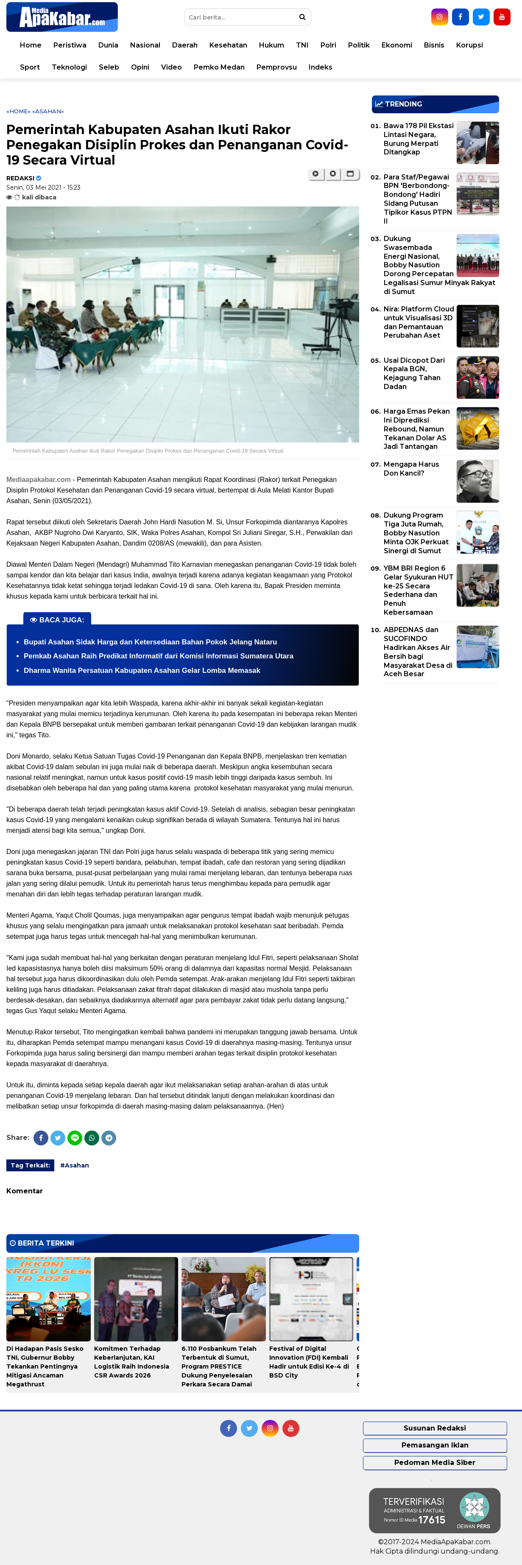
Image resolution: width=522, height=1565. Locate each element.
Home (31, 45)
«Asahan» (48, 111)
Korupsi (469, 45)
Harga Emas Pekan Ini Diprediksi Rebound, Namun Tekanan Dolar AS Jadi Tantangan (417, 429)
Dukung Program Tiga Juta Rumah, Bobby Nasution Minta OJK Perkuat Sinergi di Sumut (416, 532)
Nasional (145, 45)
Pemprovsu (277, 67)
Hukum (271, 45)
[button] (350, 174)
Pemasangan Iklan (435, 1445)
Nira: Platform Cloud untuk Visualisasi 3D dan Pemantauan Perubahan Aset (419, 322)
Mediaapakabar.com (38, 479)
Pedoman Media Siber (434, 1463)
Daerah (185, 45)
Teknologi (69, 67)
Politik (359, 45)
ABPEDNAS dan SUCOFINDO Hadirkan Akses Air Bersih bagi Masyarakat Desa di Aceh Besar (418, 652)
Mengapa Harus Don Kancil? (411, 468)
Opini (140, 67)
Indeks (320, 67)
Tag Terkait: (30, 1165)
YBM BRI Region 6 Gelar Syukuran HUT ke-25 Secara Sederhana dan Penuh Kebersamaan (419, 590)
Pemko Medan (219, 67)
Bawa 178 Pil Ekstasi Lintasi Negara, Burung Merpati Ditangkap (419, 139)
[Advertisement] (435, 749)
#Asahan (74, 1165)
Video (171, 67)
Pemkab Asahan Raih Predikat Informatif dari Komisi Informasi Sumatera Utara (158, 656)
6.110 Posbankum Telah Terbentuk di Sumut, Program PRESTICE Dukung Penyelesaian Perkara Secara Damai (219, 1366)
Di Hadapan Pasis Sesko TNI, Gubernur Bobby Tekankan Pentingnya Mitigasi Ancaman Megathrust (45, 1366)
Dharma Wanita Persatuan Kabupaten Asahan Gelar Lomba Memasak (142, 670)
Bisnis (434, 45)
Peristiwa (70, 45)
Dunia (108, 45)
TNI (302, 45)
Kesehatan (228, 45)
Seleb (109, 67)
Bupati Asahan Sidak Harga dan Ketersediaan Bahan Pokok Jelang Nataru (150, 642)
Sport (30, 67)
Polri (328, 45)
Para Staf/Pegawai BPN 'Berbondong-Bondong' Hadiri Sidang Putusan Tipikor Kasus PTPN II (418, 199)
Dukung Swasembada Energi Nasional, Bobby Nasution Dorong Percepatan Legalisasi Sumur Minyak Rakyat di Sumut (439, 265)
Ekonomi (397, 45)
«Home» (18, 111)
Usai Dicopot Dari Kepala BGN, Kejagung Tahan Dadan (414, 373)
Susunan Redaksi (435, 1428)
